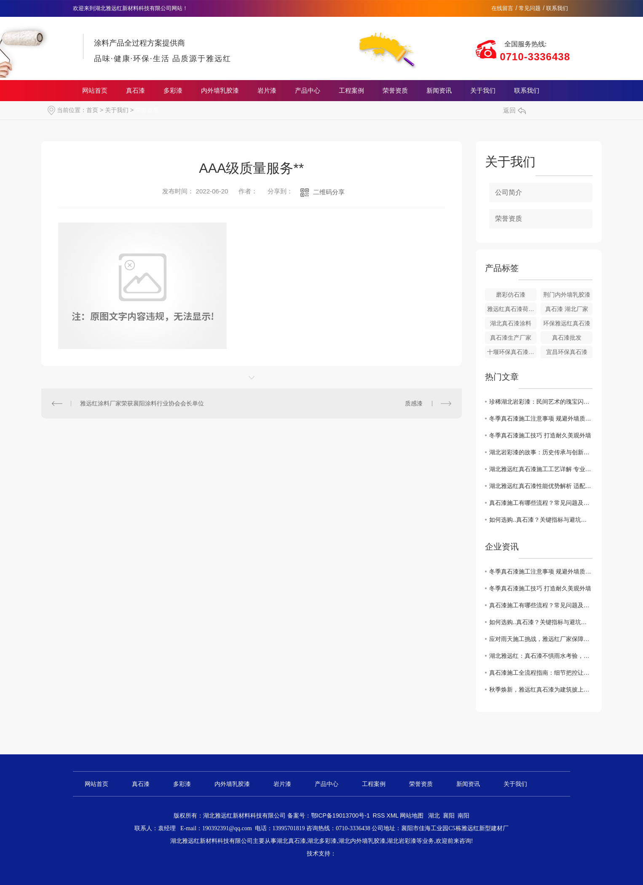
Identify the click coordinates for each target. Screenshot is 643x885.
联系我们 (557, 8)
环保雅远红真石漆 (566, 323)
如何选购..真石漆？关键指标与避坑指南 (540, 519)
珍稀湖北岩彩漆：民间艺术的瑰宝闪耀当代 (540, 401)
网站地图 (411, 815)
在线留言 (502, 8)
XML (393, 815)
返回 (514, 110)
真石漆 (135, 90)
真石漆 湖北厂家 (566, 309)
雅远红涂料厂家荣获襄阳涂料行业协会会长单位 (142, 403)
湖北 (434, 815)
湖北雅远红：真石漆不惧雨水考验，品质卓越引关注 (540, 655)
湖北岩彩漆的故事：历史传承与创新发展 (540, 452)
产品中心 (307, 90)
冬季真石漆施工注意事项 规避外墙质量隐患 (540, 418)
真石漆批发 (566, 337)
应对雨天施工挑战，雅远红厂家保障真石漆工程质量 (540, 639)
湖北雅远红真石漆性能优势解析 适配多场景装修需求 (540, 486)
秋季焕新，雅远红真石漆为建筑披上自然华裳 (540, 689)
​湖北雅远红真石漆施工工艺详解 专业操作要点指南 (540, 469)
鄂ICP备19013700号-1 (340, 815)
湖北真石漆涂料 (510, 323)
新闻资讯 (439, 90)
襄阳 (449, 815)
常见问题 (530, 8)
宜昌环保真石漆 (566, 352)
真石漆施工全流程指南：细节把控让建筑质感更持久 (540, 672)
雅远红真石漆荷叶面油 (512, 309)
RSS (380, 815)
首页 (92, 110)
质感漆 (414, 403)
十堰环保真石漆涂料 (512, 352)
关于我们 (483, 90)
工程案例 (351, 90)
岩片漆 (266, 90)
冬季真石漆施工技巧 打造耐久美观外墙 (540, 435)
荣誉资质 (395, 90)
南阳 (463, 815)
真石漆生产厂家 (510, 337)
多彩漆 (172, 90)
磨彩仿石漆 (510, 294)
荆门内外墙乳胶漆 (566, 294)
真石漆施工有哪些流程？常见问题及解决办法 (540, 502)
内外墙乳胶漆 (220, 90)
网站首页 (94, 90)
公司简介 (508, 192)
